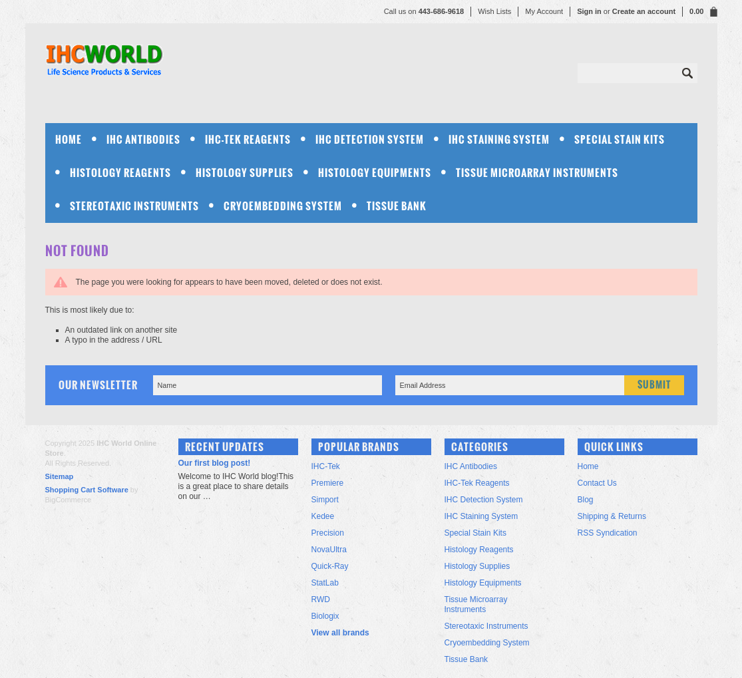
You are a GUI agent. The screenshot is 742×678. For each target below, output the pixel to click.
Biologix (325, 616)
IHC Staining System (499, 139)
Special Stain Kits (619, 139)
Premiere (327, 483)
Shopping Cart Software (86, 490)
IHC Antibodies (143, 139)
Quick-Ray (330, 566)
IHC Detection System (369, 139)
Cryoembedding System (283, 206)
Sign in (589, 11)
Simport (325, 499)
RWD (320, 599)
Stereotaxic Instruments (134, 206)
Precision (327, 533)
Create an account (643, 11)
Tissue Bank (397, 206)
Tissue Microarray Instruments (537, 172)
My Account (544, 11)
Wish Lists (494, 11)
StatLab (325, 583)
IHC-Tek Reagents (248, 139)
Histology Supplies (244, 172)
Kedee (323, 516)
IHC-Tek (325, 466)
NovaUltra (329, 549)
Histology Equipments (374, 172)
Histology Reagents (120, 172)
